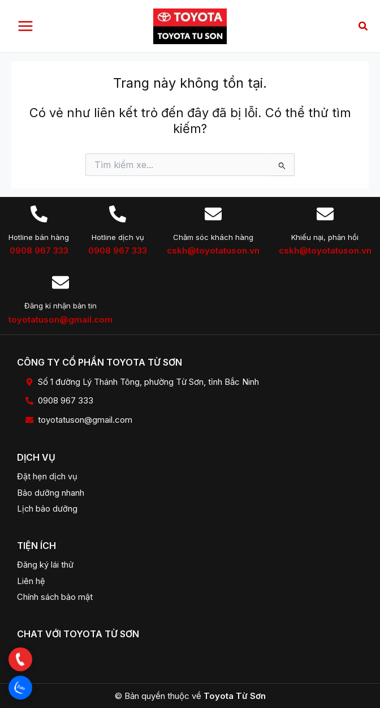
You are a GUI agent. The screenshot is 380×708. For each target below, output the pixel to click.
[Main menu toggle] (25, 26)
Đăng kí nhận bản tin (60, 305)
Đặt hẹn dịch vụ (47, 476)
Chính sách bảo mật (55, 597)
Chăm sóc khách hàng (213, 237)
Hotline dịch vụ (118, 237)
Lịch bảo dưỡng (47, 509)
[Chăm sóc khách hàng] (213, 213)
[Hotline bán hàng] (39, 213)
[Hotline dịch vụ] (117, 213)
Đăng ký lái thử (45, 565)
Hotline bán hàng (38, 237)
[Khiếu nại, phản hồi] (325, 213)
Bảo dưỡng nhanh (50, 493)
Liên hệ (31, 581)
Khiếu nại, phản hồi (325, 237)
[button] (364, 26)
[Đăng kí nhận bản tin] (60, 282)
